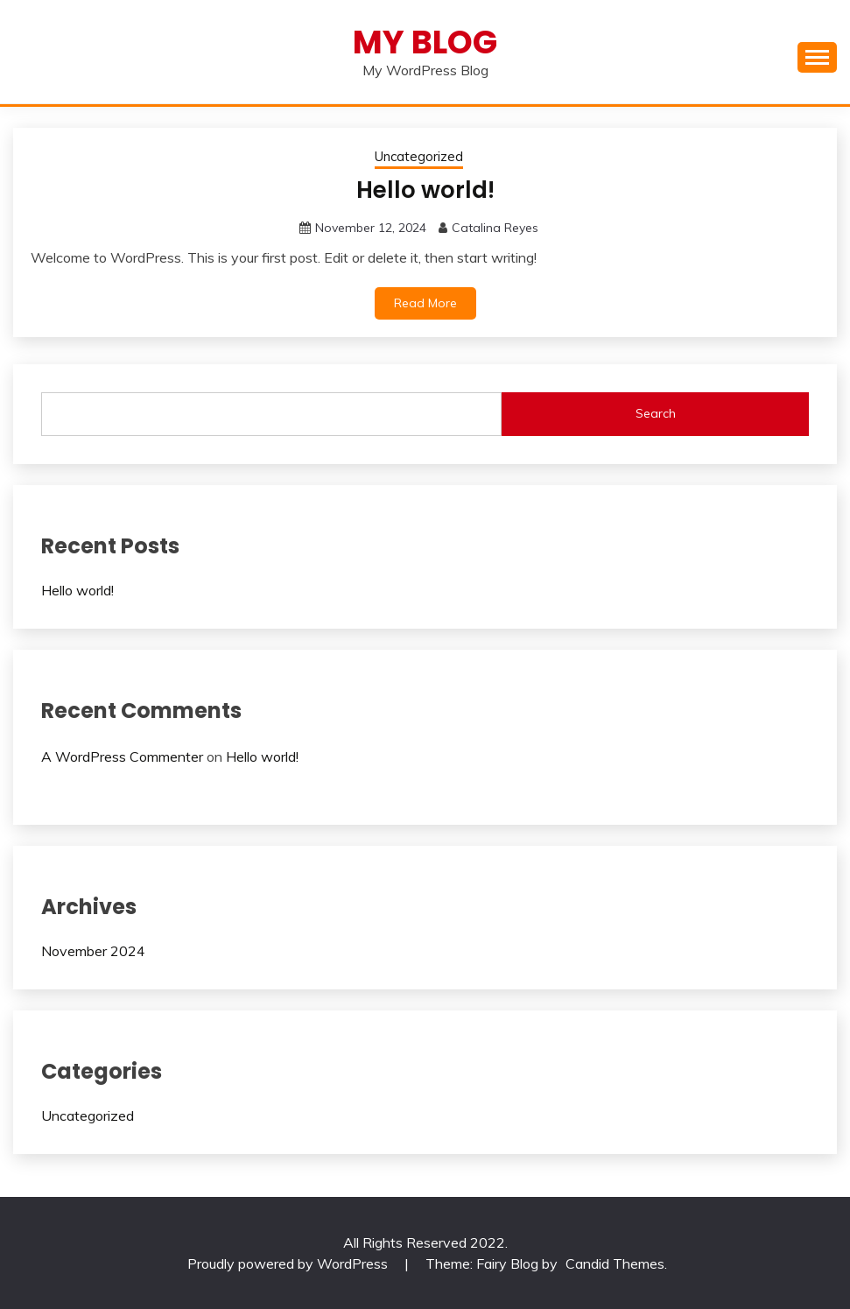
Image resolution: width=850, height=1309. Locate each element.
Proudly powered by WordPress (289, 1263)
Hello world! (425, 190)
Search (656, 413)
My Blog (425, 42)
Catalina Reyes (495, 228)
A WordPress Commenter (122, 756)
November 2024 (93, 951)
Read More (425, 303)
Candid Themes (614, 1263)
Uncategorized (419, 156)
